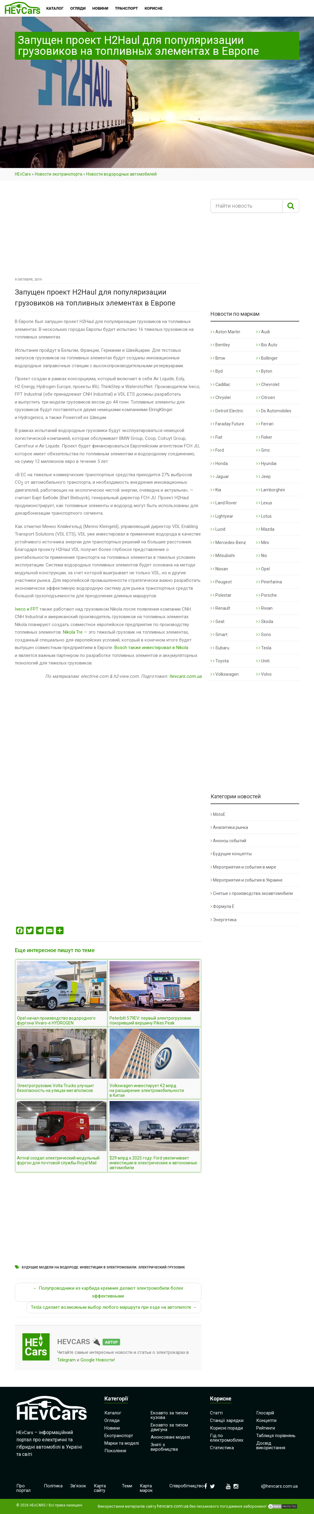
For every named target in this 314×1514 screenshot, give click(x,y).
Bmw (218, 358)
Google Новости (97, 1360)
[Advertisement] (108, 231)
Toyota (220, 660)
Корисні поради (226, 1428)
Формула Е (222, 906)
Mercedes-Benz (228, 542)
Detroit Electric (227, 410)
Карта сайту (100, 1488)
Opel (263, 568)
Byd (217, 371)
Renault (220, 608)
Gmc (263, 450)
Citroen (265, 397)
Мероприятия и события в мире (243, 867)
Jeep (263, 476)
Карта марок (146, 1488)
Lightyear (222, 516)
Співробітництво (186, 1486)
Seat (217, 621)
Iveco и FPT (26, 609)
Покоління (115, 1450)
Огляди (111, 1420)
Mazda (265, 529)
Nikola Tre (73, 632)
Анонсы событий (228, 840)
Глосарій (265, 1413)
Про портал (23, 1488)
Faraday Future (227, 423)
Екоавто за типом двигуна (169, 1427)
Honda (219, 463)
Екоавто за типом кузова (169, 1415)
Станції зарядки (227, 1420)
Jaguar (220, 476)
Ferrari (264, 423)
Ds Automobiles (273, 410)
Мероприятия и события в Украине (247, 880)
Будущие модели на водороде (50, 1267)
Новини (112, 1428)
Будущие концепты (231, 853)
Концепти (266, 1420)
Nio (261, 555)
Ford (217, 450)
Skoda (264, 621)
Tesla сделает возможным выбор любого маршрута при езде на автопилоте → (114, 1307)
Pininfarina (269, 581)
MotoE (218, 814)
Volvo (264, 674)
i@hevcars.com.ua (279, 1486)
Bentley (220, 344)
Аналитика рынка (229, 827)
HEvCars (23, 174)
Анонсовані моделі (170, 1437)
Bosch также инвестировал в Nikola (151, 647)
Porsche (266, 595)
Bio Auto (266, 344)
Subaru (220, 647)
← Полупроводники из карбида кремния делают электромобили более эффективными (108, 1292)
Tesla (263, 647)
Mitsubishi (223, 555)
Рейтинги (265, 1428)
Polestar (221, 595)
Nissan (219, 568)
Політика (53, 1486)
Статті (216, 1413)
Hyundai (266, 463)
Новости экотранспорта (58, 174)
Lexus (264, 502)
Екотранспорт (118, 1435)
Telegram (66, 1360)
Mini (262, 542)
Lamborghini (270, 489)
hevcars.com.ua (185, 676)
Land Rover (224, 502)
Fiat (216, 437)
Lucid (218, 529)
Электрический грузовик (161, 1267)
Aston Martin (225, 331)
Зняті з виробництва (164, 1447)
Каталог (112, 1413)
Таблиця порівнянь (276, 1435)
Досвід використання (270, 1445)
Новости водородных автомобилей (121, 174)
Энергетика (224, 919)
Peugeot (221, 581)
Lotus (264, 516)
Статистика (222, 1447)
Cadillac (220, 384)
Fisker (264, 437)
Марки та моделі (121, 1443)
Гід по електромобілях (226, 1438)
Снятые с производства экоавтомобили (252, 893)
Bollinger (267, 358)
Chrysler (221, 397)
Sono (263, 634)
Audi (263, 331)
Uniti (263, 660)
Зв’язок (78, 1486)
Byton (264, 371)
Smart (219, 634)
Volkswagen (225, 674)
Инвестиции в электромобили (108, 1267)
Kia (216, 489)
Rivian (264, 608)
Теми (127, 1486)
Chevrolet (268, 384)
